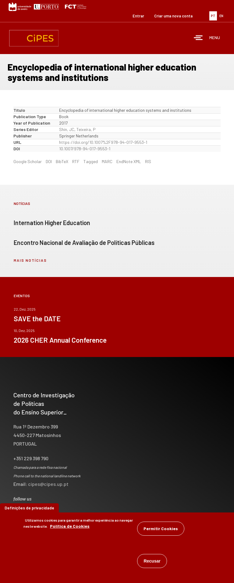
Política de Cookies (70, 528)
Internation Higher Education (52, 222)
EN (221, 16)
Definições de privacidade (29, 509)
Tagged (90, 161)
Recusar (152, 563)
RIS (148, 161)
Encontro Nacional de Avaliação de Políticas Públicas (84, 242)
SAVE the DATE (37, 318)
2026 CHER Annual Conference (60, 340)
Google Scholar (27, 161)
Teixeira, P (86, 129)
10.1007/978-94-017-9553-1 (84, 148)
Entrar (138, 15)
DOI (49, 161)
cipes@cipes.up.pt (48, 484)
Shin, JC (66, 129)
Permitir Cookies (161, 530)
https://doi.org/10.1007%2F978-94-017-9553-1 (103, 142)
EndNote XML (128, 161)
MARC (107, 161)
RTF (76, 161)
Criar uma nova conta (173, 15)
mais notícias (30, 260)
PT (213, 16)
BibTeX (62, 161)
